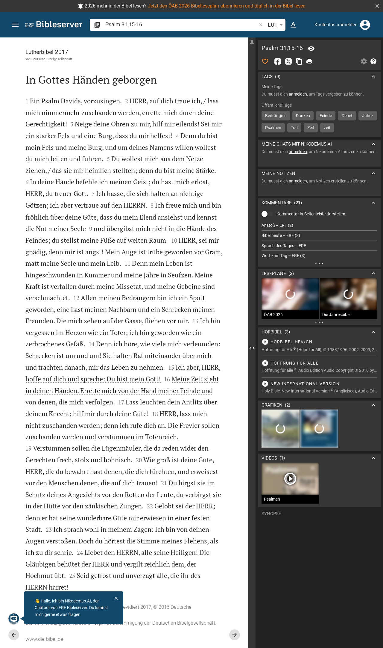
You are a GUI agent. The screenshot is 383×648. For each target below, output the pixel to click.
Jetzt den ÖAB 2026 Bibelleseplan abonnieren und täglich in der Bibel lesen (227, 6)
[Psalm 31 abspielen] (319, 341)
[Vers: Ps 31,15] (311, 48)
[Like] (265, 61)
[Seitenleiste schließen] (252, 348)
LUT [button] (276, 24)
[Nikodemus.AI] (13, 618)
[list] (319, 240)
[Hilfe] (373, 61)
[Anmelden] (365, 25)
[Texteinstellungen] (293, 25)
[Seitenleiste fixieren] (252, 42)
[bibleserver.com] (53, 25)
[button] (377, 6)
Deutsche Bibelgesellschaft (51, 59)
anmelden (298, 94)
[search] (181, 24)
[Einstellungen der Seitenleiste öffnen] (364, 61)
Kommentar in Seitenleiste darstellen (310, 214)
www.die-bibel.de (44, 639)
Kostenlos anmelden (336, 25)
